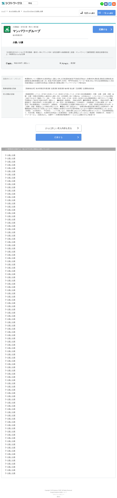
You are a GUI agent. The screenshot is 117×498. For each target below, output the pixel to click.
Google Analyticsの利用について (58, 492)
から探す (89, 13)
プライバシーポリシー (58, 494)
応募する (103, 29)
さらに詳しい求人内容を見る (58, 128)
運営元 (58, 496)
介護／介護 (11, 155)
